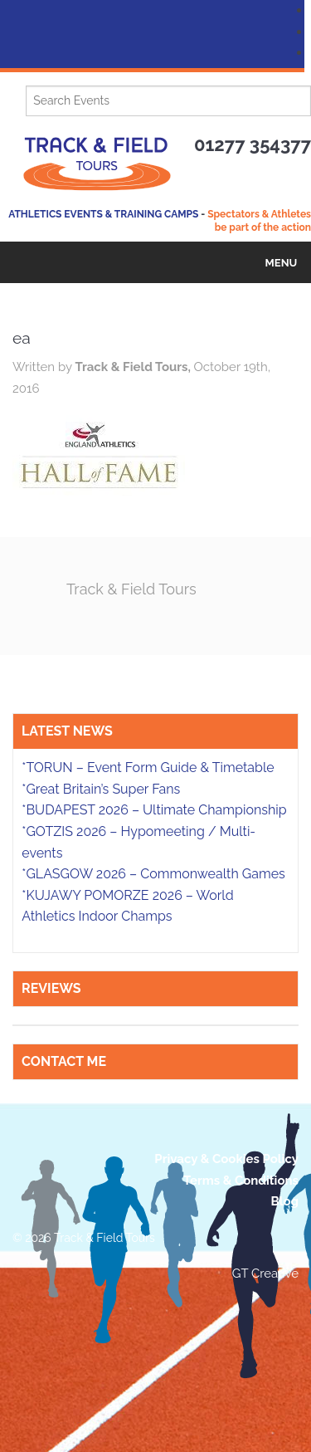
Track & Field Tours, (134, 366)
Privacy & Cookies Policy (226, 1158)
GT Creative (265, 1273)
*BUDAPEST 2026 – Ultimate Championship (154, 810)
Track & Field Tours (131, 589)
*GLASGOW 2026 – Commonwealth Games (153, 874)
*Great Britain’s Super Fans (101, 789)
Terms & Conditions (241, 1180)
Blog (284, 1201)
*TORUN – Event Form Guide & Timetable (148, 767)
